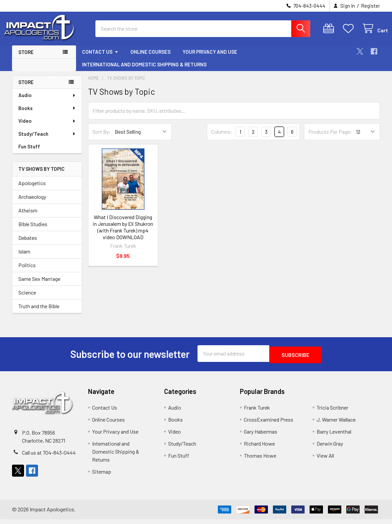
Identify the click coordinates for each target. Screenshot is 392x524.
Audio (47, 101)
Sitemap (101, 476)
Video (47, 127)
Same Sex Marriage (39, 285)
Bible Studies (32, 230)
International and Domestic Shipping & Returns (144, 70)
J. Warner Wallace (336, 424)
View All (325, 460)
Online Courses (150, 58)
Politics (27, 271)
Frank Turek (257, 412)
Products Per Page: (330, 137)
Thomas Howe (260, 460)
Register (370, 6)
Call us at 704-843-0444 (49, 457)
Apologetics (32, 189)
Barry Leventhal (334, 436)
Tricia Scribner (332, 412)
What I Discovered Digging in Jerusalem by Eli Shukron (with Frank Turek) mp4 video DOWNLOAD (123, 233)
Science (27, 298)
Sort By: (101, 137)
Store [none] (26, 88)
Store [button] (26, 58)
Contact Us (100, 58)
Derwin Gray (330, 448)
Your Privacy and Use (209, 58)
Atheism (27, 216)
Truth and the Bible (38, 312)
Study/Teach (47, 140)
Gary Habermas (260, 436)
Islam (24, 257)
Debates (27, 243)
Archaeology (32, 202)
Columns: (222, 137)
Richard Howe (259, 448)
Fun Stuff (29, 152)
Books (47, 114)
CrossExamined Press (268, 424)
